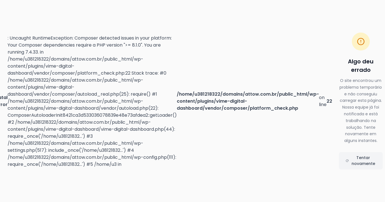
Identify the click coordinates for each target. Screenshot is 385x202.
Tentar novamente (360, 160)
